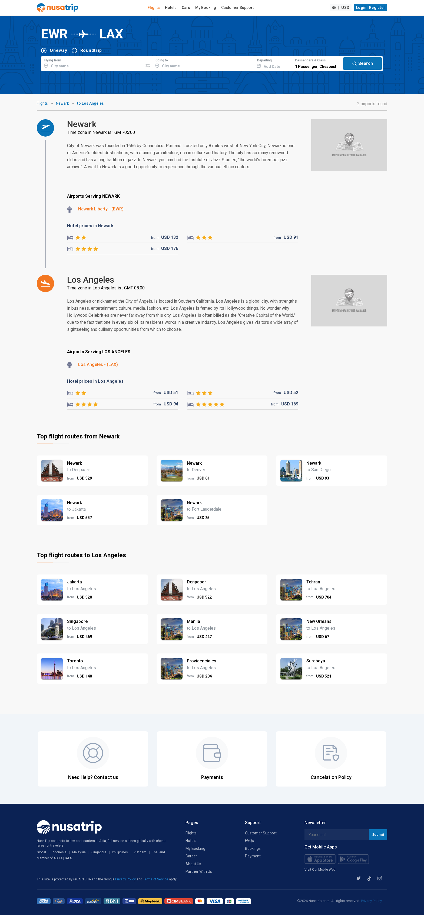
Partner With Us (199, 871)
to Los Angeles (90, 103)
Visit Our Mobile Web (319, 869)
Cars (186, 7)
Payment (253, 856)
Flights (154, 7)
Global (41, 852)
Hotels (171, 7)
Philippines (120, 852)
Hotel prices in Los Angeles (95, 381)
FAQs (249, 840)
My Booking (205, 7)
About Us (193, 864)
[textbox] (92, 62)
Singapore (98, 852)
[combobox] (92, 62)
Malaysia (79, 852)
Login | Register (370, 7)
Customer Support (237, 7)
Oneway (58, 50)
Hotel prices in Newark (90, 225)
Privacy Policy (126, 879)
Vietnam (140, 852)
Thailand (158, 852)
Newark (62, 103)
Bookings (253, 848)
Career (191, 856)
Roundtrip (91, 50)
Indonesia (59, 852)
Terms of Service (156, 879)
